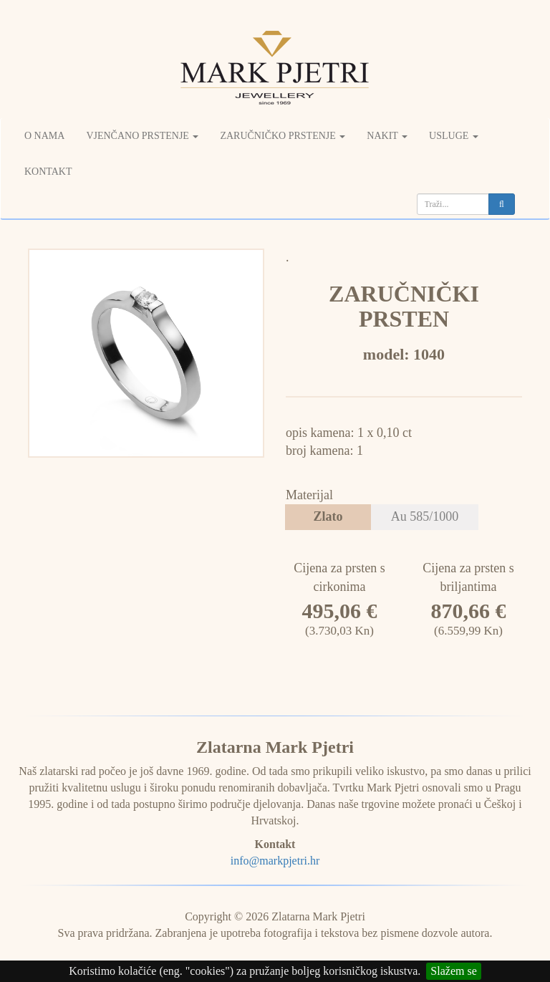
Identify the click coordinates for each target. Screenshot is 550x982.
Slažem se (453, 971)
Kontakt (48, 171)
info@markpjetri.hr (275, 861)
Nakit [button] (387, 135)
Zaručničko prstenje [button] (282, 135)
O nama (44, 135)
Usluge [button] (453, 135)
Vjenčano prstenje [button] (142, 135)
